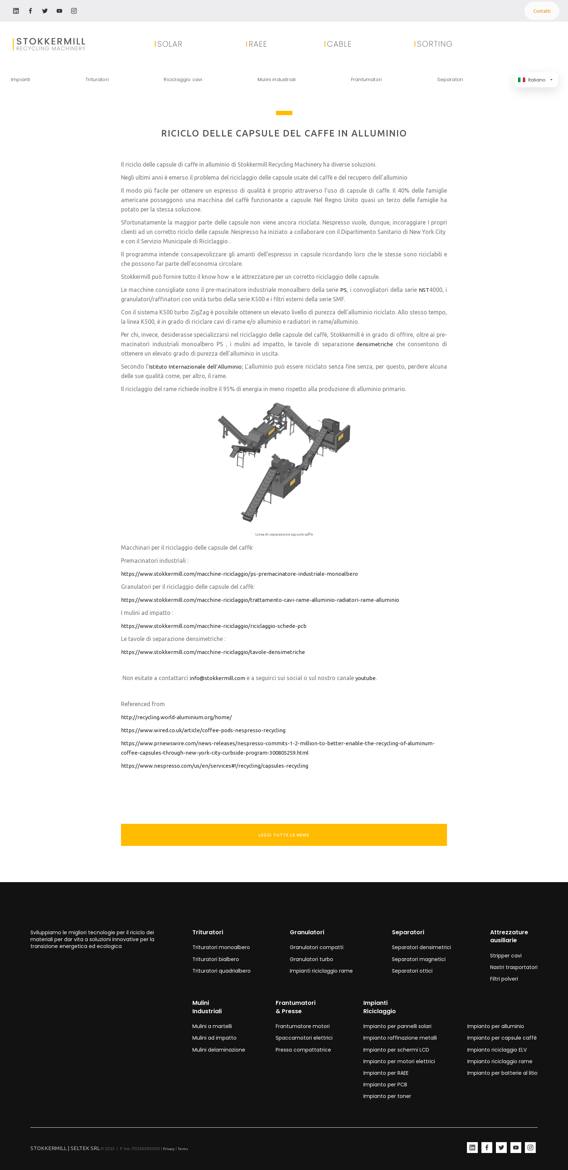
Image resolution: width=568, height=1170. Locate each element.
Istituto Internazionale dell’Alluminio (195, 367)
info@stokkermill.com (217, 678)
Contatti (542, 10)
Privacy (169, 1149)
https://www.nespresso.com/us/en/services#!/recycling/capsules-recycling (214, 766)
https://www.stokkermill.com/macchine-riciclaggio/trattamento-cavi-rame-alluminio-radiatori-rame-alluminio (260, 600)
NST (424, 290)
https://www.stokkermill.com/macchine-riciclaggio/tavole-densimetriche (213, 652)
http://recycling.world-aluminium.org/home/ (176, 717)
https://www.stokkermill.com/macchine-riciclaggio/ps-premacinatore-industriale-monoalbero (240, 574)
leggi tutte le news (284, 835)
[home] (40, 44)
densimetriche (374, 344)
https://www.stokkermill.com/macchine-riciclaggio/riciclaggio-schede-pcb (213, 626)
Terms (183, 1149)
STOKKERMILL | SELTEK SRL (65, 1148)
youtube (365, 678)
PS (343, 290)
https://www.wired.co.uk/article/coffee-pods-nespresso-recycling (203, 730)
